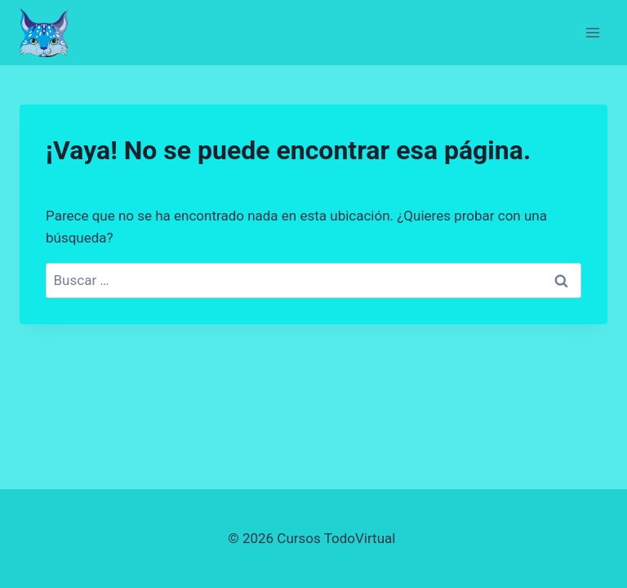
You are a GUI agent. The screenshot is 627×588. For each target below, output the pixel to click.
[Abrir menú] (592, 32)
